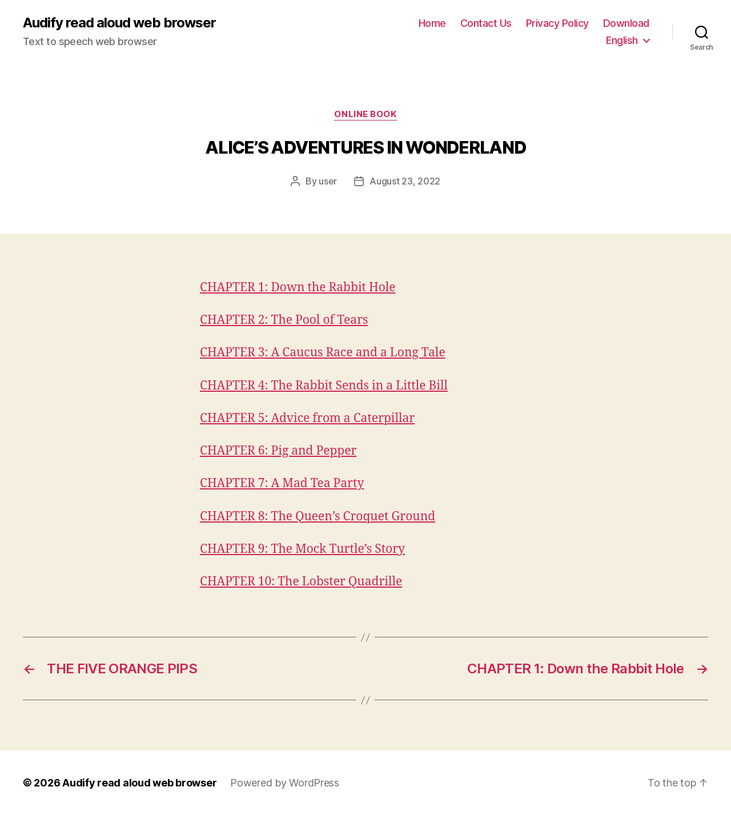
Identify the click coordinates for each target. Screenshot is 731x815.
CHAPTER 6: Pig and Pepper (278, 451)
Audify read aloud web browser (119, 23)
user (328, 181)
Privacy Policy (557, 23)
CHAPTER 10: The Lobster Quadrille (301, 581)
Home (432, 23)
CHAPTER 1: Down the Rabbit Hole (298, 287)
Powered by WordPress (284, 783)
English (622, 40)
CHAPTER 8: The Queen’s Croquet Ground (317, 516)
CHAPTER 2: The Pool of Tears (284, 320)
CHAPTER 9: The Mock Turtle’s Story (302, 549)
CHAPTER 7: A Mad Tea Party (282, 483)
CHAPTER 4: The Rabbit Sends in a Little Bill (324, 386)
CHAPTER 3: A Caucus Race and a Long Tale (322, 352)
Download (626, 23)
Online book (365, 114)
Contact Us (486, 23)
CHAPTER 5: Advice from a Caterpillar (307, 418)
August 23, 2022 (404, 181)
